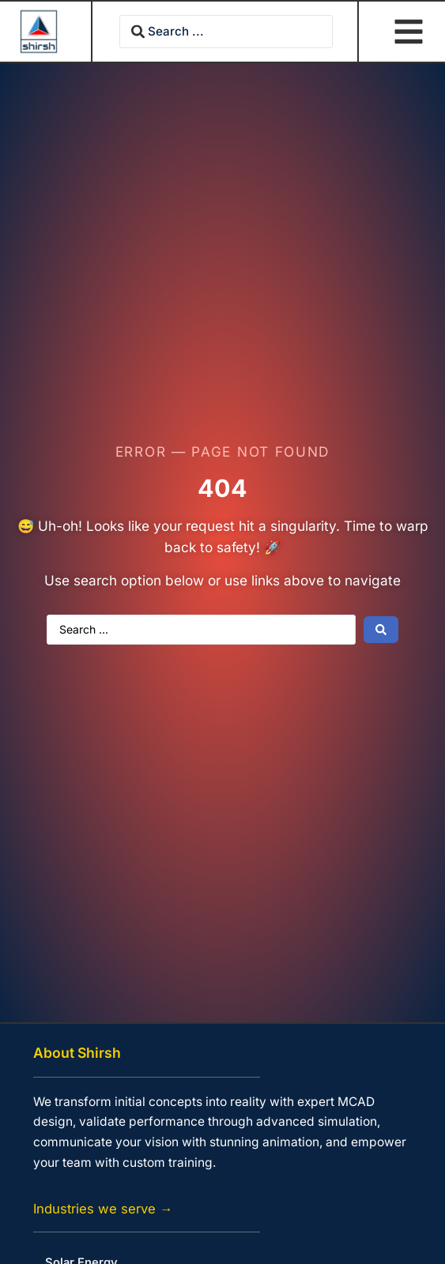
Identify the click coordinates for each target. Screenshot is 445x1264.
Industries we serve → (103, 1209)
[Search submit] (381, 629)
